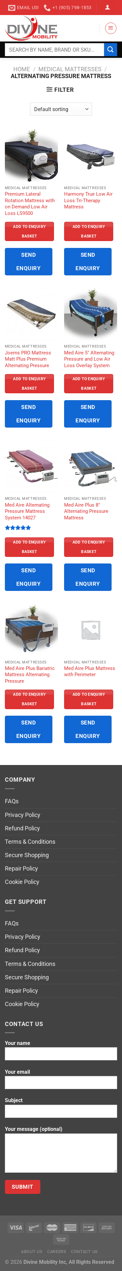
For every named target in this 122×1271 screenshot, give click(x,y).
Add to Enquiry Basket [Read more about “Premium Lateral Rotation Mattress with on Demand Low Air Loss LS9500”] (29, 231)
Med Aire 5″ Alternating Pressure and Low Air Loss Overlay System (89, 359)
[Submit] (110, 49)
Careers (56, 1251)
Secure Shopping (27, 855)
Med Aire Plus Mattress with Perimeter (89, 671)
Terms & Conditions (30, 842)
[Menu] (110, 28)
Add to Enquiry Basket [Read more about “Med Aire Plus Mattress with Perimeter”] (89, 699)
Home (21, 69)
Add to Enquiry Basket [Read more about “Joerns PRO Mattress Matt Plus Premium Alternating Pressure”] (29, 384)
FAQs (12, 801)
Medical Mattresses (70, 69)
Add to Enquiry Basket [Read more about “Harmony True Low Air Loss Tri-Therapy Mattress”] (89, 231)
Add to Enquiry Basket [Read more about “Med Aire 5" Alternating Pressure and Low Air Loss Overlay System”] (89, 384)
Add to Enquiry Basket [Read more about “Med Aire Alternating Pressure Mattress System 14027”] (29, 547)
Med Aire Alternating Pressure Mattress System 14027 (27, 511)
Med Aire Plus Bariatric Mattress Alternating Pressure (30, 674)
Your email (61, 1081)
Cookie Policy (22, 882)
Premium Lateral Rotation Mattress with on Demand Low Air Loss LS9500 (30, 203)
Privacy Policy (22, 815)
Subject (61, 1110)
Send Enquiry (28, 261)
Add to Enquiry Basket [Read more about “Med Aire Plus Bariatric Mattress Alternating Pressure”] (29, 699)
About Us (31, 1251)
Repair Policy (21, 868)
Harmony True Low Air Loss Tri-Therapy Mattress (88, 200)
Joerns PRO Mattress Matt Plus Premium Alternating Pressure (28, 359)
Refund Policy (22, 828)
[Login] (107, 7)
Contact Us (84, 1251)
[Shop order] (61, 109)
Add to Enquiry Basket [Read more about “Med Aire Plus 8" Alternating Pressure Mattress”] (89, 547)
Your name (61, 1053)
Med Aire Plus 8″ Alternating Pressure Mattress (86, 511)
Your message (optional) (61, 1152)
